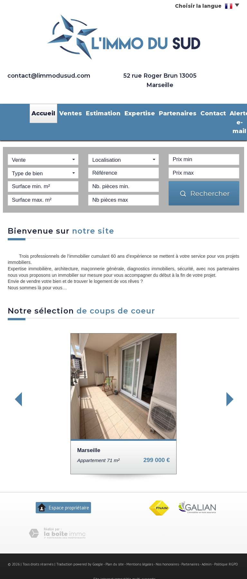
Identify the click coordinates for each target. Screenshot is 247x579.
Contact (180, 112)
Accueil (41, 112)
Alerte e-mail (205, 115)
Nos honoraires (167, 551)
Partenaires (151, 112)
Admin (207, 551)
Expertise (120, 112)
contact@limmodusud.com (48, 75)
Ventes (63, 112)
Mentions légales (139, 551)
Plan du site (114, 551)
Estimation (90, 112)
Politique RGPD (226, 551)
